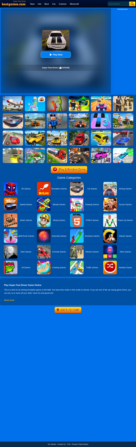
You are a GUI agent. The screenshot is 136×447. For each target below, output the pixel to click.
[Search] (118, 4)
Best (46, 4)
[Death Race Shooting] (79, 149)
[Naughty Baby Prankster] (123, 114)
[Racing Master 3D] (101, 97)
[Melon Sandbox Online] (57, 97)
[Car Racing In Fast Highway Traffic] (123, 131)
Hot (39, 4)
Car (54, 4)
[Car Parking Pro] (101, 149)
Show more (9, 300)
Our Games (52, 444)
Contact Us (62, 444)
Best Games (83, 444)
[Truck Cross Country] (35, 131)
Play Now (55, 54)
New (32, 4)
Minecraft (74, 4)
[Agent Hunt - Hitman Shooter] (123, 97)
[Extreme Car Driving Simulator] (13, 114)
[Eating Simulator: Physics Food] (35, 97)
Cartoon (63, 4)
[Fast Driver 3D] (13, 131)
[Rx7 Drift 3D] (13, 149)
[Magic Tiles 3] (101, 114)
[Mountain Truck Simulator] (79, 131)
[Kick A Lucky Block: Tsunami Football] (79, 97)
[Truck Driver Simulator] (57, 149)
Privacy (74, 444)
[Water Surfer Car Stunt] (101, 131)
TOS (68, 444)
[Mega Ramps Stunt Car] (123, 149)
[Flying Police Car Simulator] (35, 149)
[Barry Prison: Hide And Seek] (57, 114)
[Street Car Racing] (79, 114)
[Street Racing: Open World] (35, 114)
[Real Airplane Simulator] (13, 97)
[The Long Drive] (57, 131)
